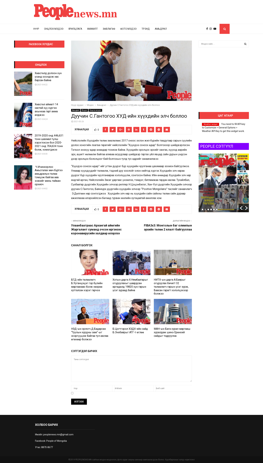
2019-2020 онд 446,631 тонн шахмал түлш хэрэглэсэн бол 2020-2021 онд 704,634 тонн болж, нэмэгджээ (49, 142)
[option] (224, 183)
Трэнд (146, 28)
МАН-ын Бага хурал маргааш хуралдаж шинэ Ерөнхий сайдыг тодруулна (172, 332)
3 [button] (208, 209)
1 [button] (202, 209)
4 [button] (211, 209)
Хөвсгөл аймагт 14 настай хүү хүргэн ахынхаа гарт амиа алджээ (46, 109)
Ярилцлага (75, 28)
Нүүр (36, 28)
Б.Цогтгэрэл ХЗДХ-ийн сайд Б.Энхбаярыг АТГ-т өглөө (130, 330)
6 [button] (217, 209)
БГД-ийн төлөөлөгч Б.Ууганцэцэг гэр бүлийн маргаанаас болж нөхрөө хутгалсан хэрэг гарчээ (86, 285)
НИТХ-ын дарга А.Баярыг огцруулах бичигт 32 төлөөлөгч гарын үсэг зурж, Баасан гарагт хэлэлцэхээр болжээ (171, 286)
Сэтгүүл (204, 158)
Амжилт (92, 28)
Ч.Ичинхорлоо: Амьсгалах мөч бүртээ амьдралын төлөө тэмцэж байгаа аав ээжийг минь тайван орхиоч (49, 175)
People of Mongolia (56, 441)
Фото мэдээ (128, 28)
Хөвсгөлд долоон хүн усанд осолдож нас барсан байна (48, 77)
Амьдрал (161, 28)
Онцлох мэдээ (53, 28)
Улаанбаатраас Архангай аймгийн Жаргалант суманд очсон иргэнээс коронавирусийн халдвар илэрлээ (96, 229)
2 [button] (205, 209)
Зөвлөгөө (109, 28)
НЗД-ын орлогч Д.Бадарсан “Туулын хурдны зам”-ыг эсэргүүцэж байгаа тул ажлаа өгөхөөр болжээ (89, 334)
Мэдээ (84, 110)
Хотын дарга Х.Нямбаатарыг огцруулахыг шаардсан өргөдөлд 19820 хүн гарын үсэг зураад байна (130, 285)
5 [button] (214, 209)
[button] (241, 208)
